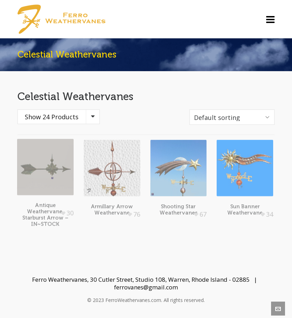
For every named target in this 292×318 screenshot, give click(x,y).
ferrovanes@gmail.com (146, 287)
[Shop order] (232, 117)
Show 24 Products (51, 117)
